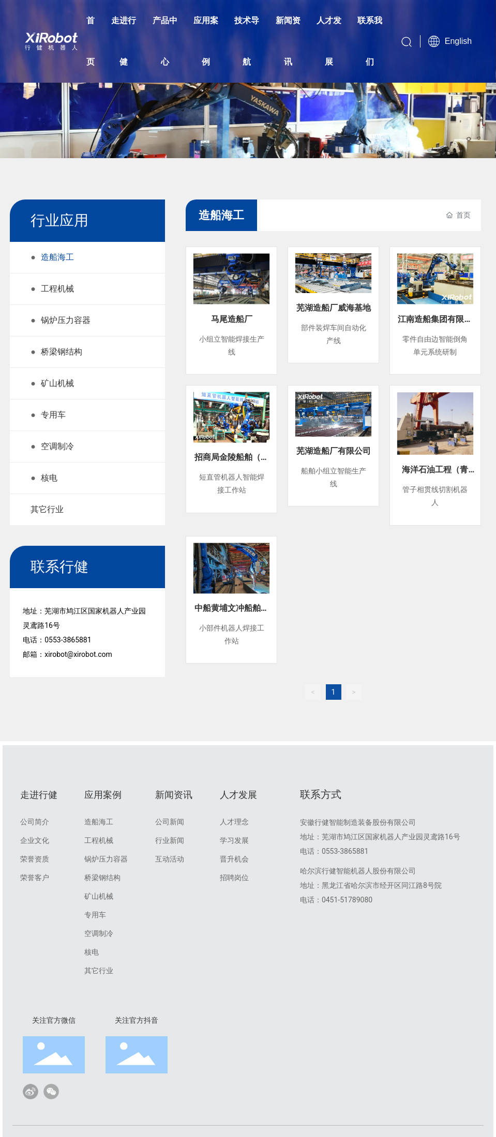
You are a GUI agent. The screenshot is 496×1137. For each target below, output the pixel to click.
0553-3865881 (67, 640)
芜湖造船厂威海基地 (333, 308)
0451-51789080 (347, 900)
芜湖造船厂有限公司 (333, 451)
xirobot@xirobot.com (78, 654)
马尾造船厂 (231, 319)
